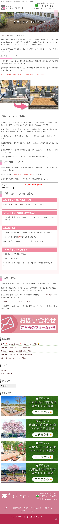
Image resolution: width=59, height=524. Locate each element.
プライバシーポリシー (29, 511)
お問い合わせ (48, 508)
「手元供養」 (48, 295)
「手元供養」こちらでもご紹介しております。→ (18, 301)
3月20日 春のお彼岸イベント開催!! (13, 358)
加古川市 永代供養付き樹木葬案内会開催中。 (17, 354)
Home (8, 508)
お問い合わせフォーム (16, 204)
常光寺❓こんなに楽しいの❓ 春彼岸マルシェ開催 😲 (20, 344)
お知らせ (4, 370)
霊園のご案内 (17, 508)
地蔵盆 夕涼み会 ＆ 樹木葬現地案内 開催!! (16, 351)
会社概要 (38, 508)
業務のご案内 (28, 508)
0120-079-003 (46, 5)
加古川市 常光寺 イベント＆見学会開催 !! (16, 347)
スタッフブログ (6, 374)
